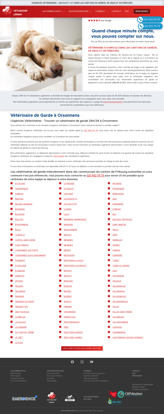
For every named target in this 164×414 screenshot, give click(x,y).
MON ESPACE (137, 376)
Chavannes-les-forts (26, 250)
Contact (116, 11)
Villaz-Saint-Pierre (122, 312)
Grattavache (22, 312)
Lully (66, 214)
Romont (116, 209)
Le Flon (19, 342)
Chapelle (20, 235)
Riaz (114, 199)
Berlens (19, 199)
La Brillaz (20, 317)
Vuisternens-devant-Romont (127, 337)
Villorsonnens (120, 322)
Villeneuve (118, 317)
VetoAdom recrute (17, 378)
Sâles (115, 229)
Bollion (19, 219)
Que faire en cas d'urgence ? (94, 373)
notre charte (58, 156)
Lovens (67, 209)
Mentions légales (138, 387)
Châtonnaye (22, 245)
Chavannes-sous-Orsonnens (30, 255)
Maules (67, 235)
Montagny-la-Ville (73, 260)
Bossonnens (21, 224)
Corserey (20, 260)
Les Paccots (70, 204)
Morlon (68, 286)
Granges (19, 296)
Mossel (67, 291)
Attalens (20, 183)
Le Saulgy (69, 188)
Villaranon (118, 291)
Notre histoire (16, 373)
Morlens (68, 281)
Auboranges (21, 188)
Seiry (115, 235)
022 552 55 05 (152, 19)
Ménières (68, 240)
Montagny (69, 255)
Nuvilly (67, 301)
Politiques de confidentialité (142, 384)
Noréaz (68, 296)
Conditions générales (140, 389)
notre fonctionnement (112, 102)
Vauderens (118, 276)
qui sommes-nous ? (52, 11)
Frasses (19, 286)
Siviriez (116, 245)
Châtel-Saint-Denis (25, 240)
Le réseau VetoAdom (18, 381)
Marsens (68, 224)
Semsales (117, 240)
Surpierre (117, 255)
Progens (116, 183)
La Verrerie (21, 327)
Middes (67, 250)
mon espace (142, 11)
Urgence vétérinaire (91, 376)
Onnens (68, 306)
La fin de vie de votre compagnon (96, 381)
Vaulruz (116, 281)
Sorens (116, 250)
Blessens (19, 214)
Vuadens (117, 327)
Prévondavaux (71, 322)
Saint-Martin (119, 224)
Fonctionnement (53, 373)
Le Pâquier (69, 183)
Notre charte (51, 381)
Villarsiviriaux (120, 301)
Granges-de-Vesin (24, 301)
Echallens (20, 265)
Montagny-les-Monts (75, 265)
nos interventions (79, 11)
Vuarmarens (119, 332)
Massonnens (70, 229)
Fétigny (19, 281)
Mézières (68, 245)
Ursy (114, 271)
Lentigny (68, 194)
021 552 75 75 (152, 26)
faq (127, 11)
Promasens (118, 188)
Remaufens (118, 194)
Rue (114, 214)
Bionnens (20, 209)
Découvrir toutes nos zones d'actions (82, 348)
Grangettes (21, 306)
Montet (68, 271)
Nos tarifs (50, 378)
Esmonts (19, 276)
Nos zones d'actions (54, 376)
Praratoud (69, 317)
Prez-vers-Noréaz (73, 332)
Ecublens (20, 271)
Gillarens (20, 291)
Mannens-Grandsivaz (75, 219)
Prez (66, 327)
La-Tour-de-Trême (24, 332)
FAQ (133, 373)
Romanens (117, 204)
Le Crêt (19, 337)
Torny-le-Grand (120, 265)
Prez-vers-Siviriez (73, 337)
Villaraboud (119, 286)
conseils (100, 11)
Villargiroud (119, 296)
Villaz (115, 306)
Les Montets (70, 199)
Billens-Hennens (23, 204)
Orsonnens (70, 312)
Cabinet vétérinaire (91, 378)
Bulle (18, 229)
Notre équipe (15, 376)
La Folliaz (20, 322)
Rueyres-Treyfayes (122, 219)
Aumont (19, 194)
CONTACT (136, 371)
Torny (115, 260)
